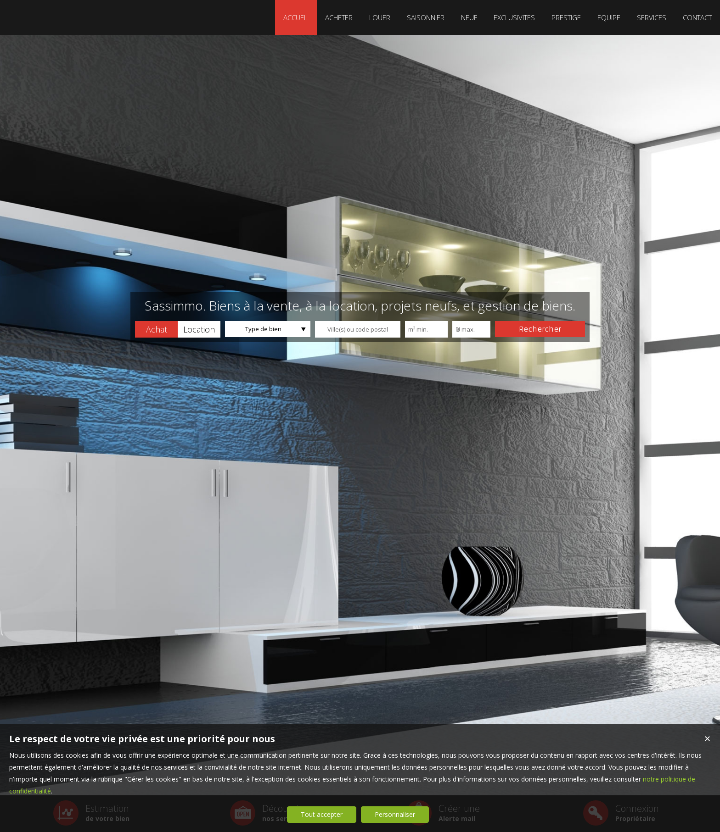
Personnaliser (395, 814)
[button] (156, 329)
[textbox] (357, 329)
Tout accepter (322, 814)
